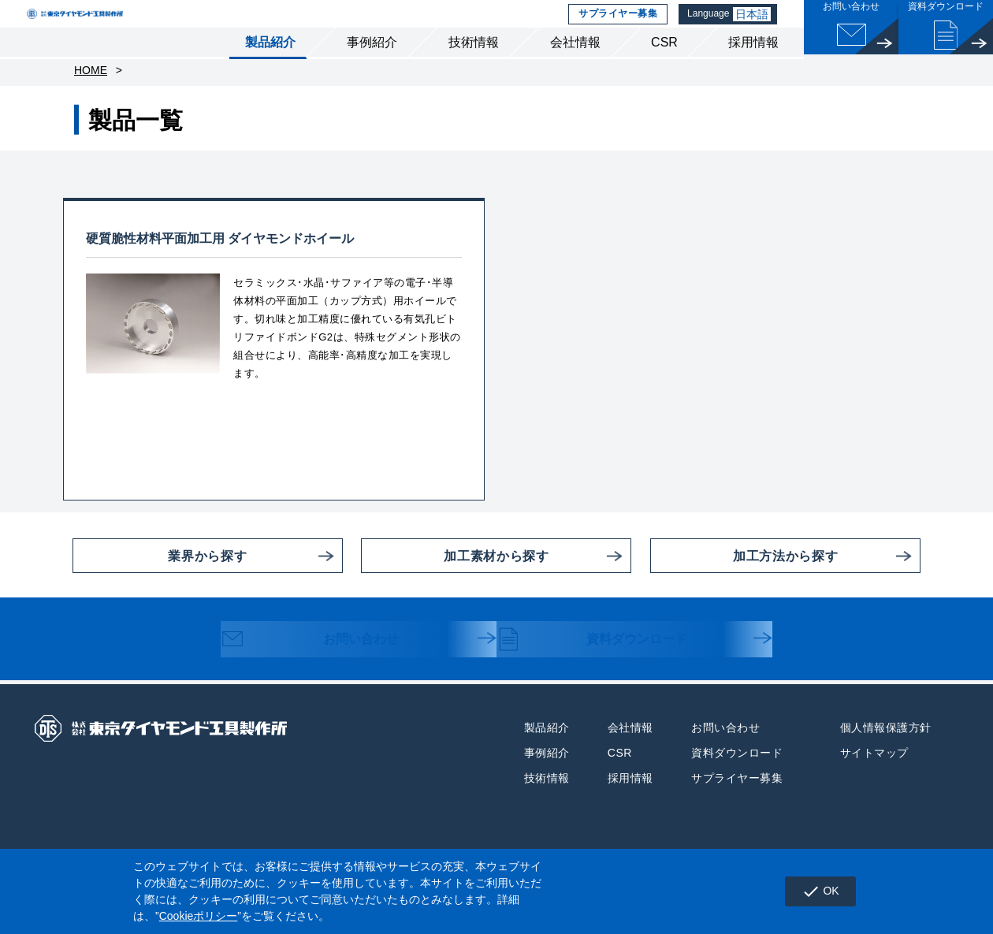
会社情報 (575, 69)
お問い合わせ (324, 673)
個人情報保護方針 (886, 760)
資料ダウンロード (608, 673)
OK (813, 891)
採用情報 (753, 69)
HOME (90, 102)
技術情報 (473, 69)
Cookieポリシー (198, 916)
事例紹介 (372, 69)
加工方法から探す (744, 588)
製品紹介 (270, 69)
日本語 (755, 27)
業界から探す (160, 588)
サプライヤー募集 (615, 27)
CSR (664, 69)
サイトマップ (874, 785)
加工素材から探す (455, 588)
